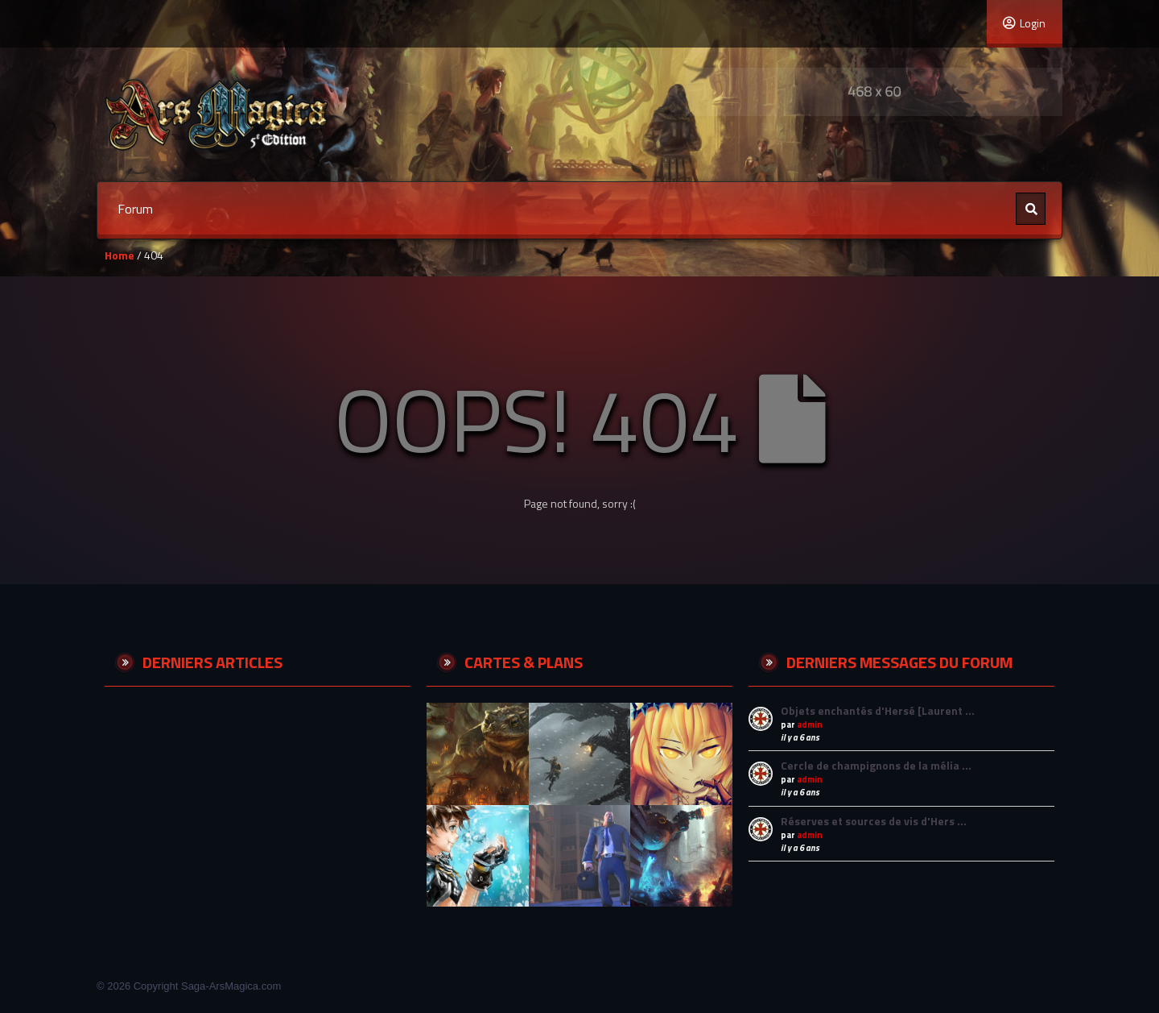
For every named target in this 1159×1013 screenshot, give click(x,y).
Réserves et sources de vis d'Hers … (874, 820)
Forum (135, 208)
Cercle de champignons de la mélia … (876, 765)
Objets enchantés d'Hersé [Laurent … (878, 710)
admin (810, 724)
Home (119, 255)
